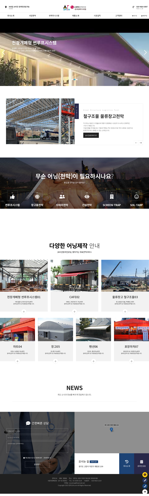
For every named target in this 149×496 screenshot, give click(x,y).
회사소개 (10, 15)
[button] (72, 79)
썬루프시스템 (54, 15)
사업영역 (32, 15)
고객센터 (118, 15)
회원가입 (144, 15)
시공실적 (97, 15)
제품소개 (75, 15)
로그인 (134, 15)
